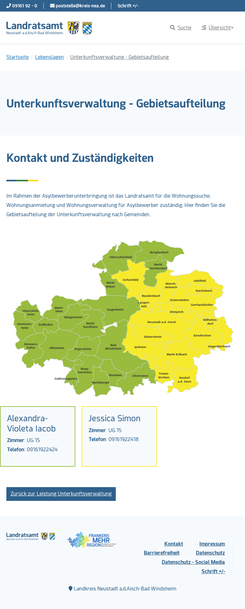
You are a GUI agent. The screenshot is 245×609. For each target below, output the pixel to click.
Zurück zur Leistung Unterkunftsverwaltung (61, 494)
